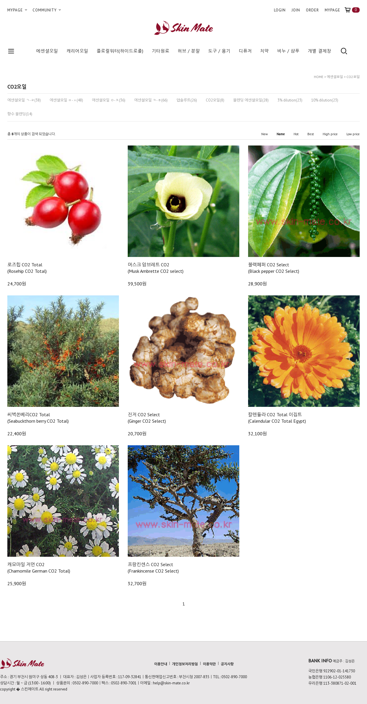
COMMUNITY (47, 10)
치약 (264, 51)
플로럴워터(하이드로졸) (120, 51)
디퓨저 (245, 51)
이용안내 (160, 663)
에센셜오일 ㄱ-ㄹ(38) (24, 100)
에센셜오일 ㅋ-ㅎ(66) (151, 100)
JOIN (296, 10)
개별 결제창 (319, 51)
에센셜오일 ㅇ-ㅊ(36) (108, 100)
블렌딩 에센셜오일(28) (251, 100)
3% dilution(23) (289, 100)
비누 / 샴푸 (288, 51)
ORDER (312, 10)
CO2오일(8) (215, 100)
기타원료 (160, 51)
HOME (318, 77)
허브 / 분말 (189, 51)
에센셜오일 (47, 51)
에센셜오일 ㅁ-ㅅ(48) (66, 100)
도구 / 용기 (219, 51)
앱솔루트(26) (186, 100)
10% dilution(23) (324, 100)
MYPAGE (17, 10)
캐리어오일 (77, 51)
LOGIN (280, 10)
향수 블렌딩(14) (19, 114)
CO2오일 (353, 77)
